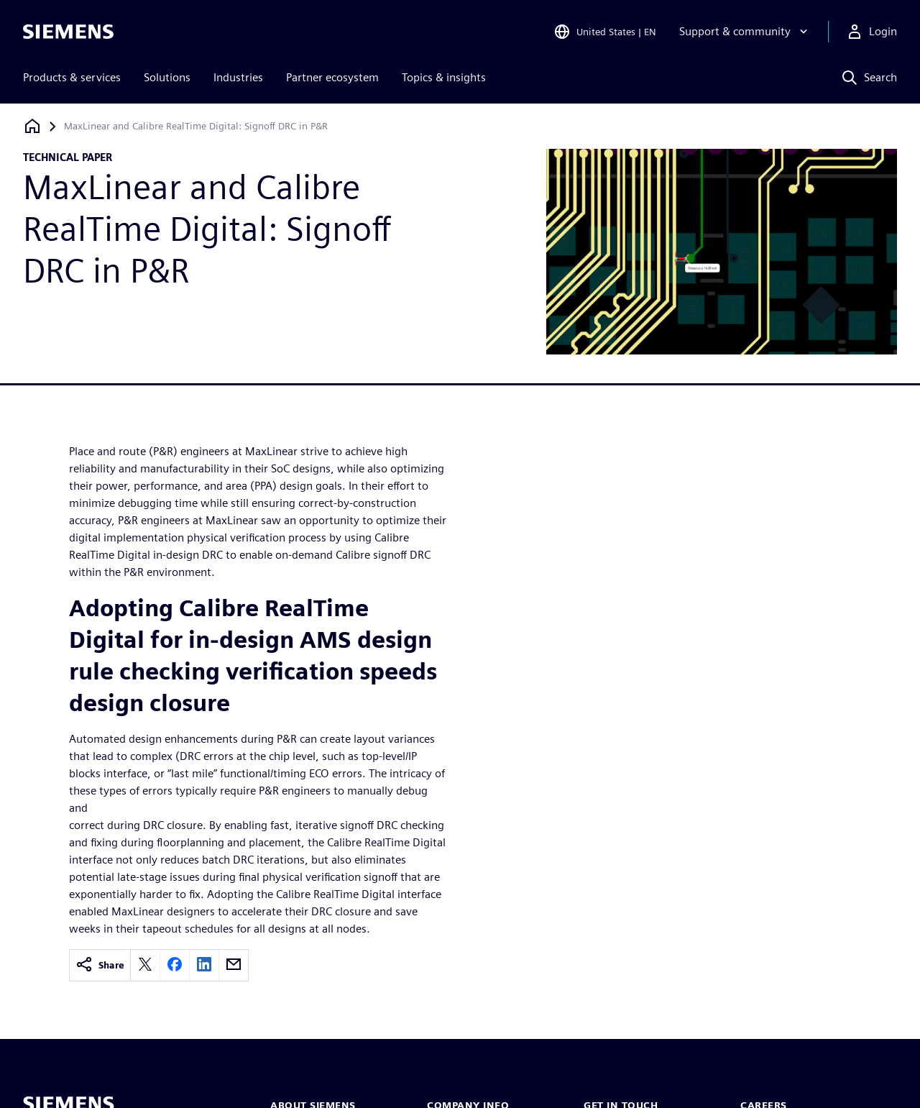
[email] (233, 965)
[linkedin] (204, 965)
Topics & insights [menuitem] (444, 77)
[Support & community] (744, 31)
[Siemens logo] (68, 31)
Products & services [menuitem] (72, 77)
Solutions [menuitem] (167, 77)
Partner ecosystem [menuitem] (332, 77)
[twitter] (145, 965)
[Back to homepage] (32, 126)
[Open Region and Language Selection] (605, 31)
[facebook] (174, 965)
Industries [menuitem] (238, 77)
